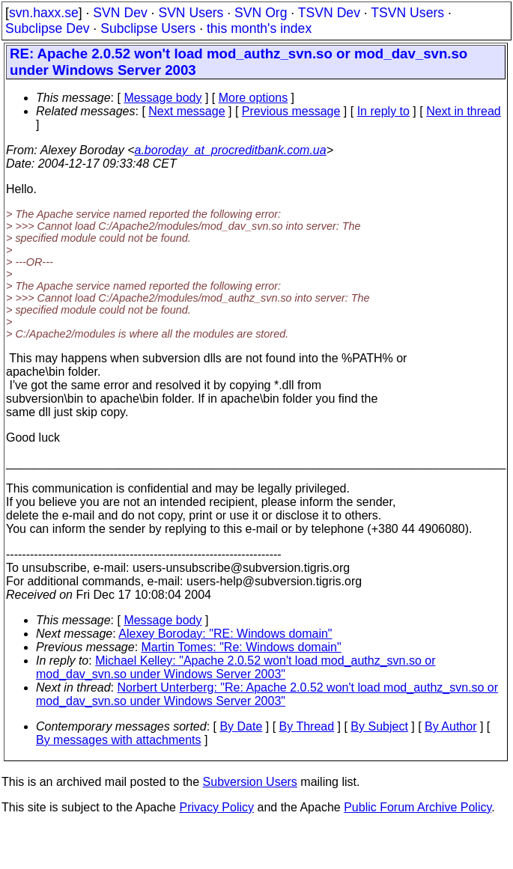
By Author (450, 726)
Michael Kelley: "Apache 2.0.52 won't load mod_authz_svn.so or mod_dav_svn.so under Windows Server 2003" (236, 667)
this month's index (259, 28)
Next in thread (463, 111)
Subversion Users (250, 781)
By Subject (378, 726)
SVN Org (260, 12)
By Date (240, 726)
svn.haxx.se (44, 12)
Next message (186, 111)
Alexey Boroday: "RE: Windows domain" (225, 633)
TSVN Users (407, 12)
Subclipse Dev (47, 28)
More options (253, 97)
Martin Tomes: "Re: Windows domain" (242, 647)
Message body (162, 97)
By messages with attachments (118, 740)
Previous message (291, 111)
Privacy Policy (216, 807)
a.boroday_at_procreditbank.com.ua (230, 150)
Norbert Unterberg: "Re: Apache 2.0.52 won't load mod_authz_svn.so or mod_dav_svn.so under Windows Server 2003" (267, 694)
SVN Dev (120, 12)
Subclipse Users (147, 28)
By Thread (307, 726)
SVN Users (190, 12)
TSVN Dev (329, 12)
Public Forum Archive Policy (417, 807)
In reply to (383, 111)
